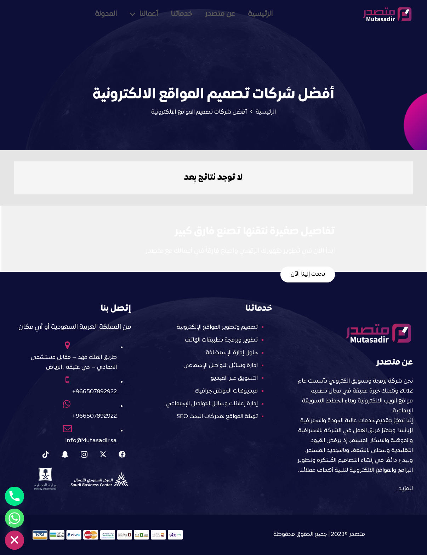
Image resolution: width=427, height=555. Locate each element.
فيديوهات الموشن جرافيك (226, 391)
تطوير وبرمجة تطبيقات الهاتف (221, 340)
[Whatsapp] (14, 518)
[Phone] (14, 496)
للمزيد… (404, 488)
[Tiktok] (46, 454)
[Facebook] (122, 454)
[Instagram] (84, 454)
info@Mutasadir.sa (91, 440)
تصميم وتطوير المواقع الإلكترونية (217, 327)
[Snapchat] (65, 454)
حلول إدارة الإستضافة (232, 352)
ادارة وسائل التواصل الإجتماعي (220, 365)
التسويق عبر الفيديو (234, 378)
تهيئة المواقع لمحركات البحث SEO (217, 416)
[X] (103, 454)
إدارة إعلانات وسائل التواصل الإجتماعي (212, 403)
